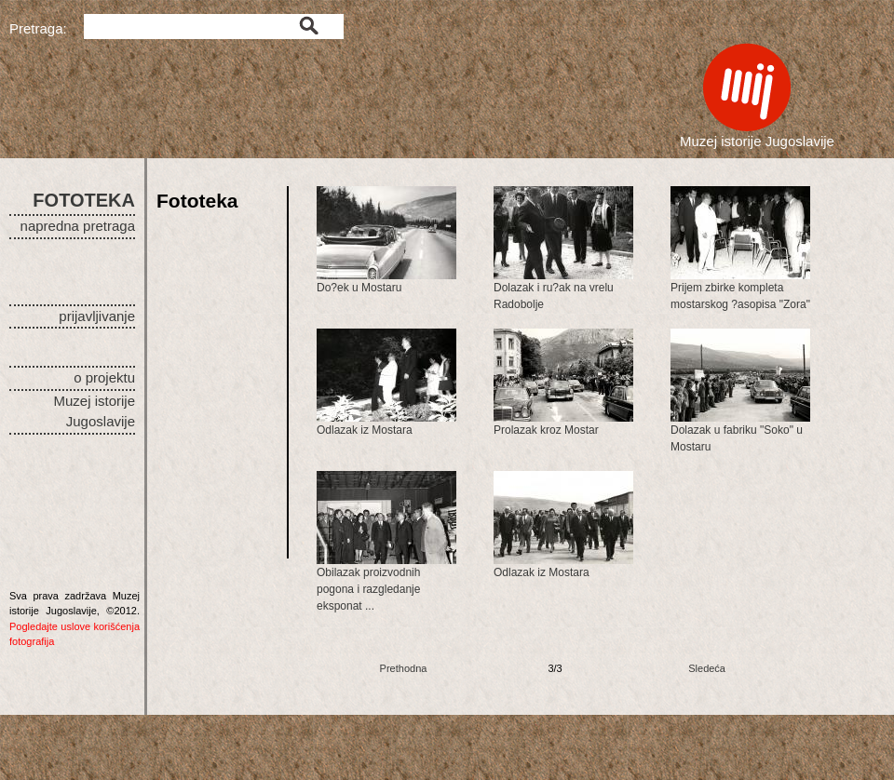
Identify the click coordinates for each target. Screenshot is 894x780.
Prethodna (403, 668)
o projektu (104, 377)
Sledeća (706, 668)
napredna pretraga (77, 226)
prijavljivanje (97, 316)
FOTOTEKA (84, 200)
